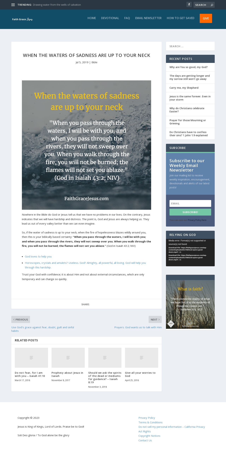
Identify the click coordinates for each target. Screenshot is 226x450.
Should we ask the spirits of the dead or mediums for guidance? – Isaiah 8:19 (104, 374)
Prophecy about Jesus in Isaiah (67, 371)
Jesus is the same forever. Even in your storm (190, 95)
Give (206, 21)
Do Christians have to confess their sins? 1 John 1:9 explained (189, 130)
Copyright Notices (149, 432)
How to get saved (180, 20)
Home (92, 20)
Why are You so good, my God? (189, 64)
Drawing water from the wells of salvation (57, 4)
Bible (94, 59)
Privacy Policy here (197, 216)
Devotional (110, 20)
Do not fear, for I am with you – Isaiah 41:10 (30, 371)
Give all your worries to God (140, 371)
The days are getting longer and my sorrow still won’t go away (190, 74)
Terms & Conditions (150, 419)
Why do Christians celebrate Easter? (187, 106)
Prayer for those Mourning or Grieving (188, 118)
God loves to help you (38, 253)
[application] (190, 249)
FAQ (127, 20)
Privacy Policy (146, 414)
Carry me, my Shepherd (184, 84)
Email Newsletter (148, 20)
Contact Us (145, 437)
